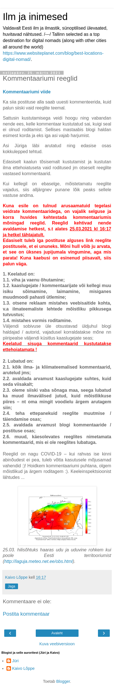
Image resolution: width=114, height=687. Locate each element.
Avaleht (57, 633)
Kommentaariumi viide (27, 91)
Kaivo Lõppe (23, 668)
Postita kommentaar (26, 614)
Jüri (15, 661)
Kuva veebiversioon (57, 644)
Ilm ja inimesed (35, 16)
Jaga (11, 586)
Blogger (63, 681)
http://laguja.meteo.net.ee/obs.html (38, 561)
